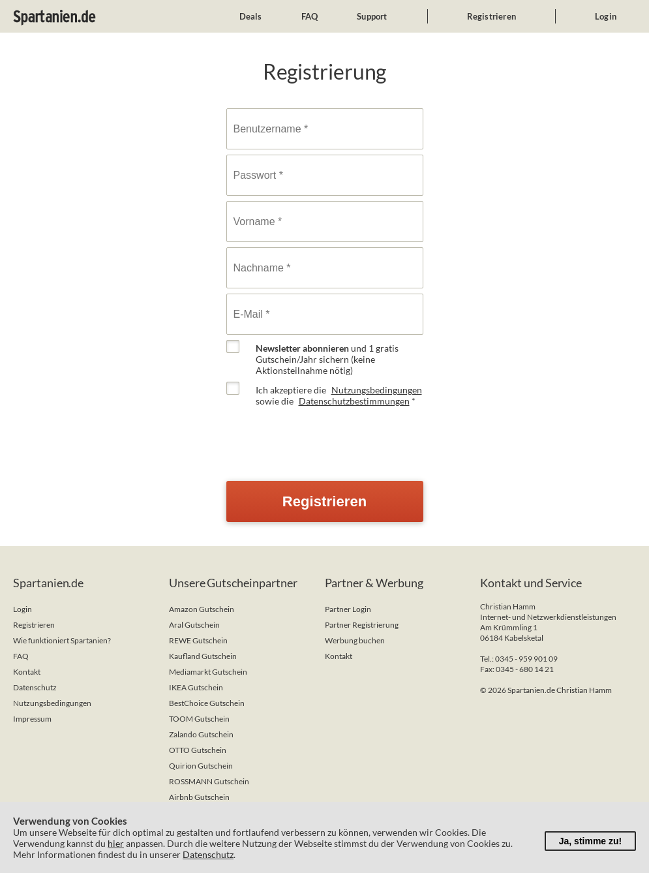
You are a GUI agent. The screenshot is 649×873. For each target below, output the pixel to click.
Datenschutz (35, 687)
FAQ (309, 16)
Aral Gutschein (194, 625)
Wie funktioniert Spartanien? (62, 640)
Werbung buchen (355, 640)
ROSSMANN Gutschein (209, 781)
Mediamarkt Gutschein (208, 672)
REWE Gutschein (198, 640)
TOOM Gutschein (199, 719)
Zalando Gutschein (201, 734)
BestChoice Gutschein (207, 703)
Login (605, 16)
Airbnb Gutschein (199, 797)
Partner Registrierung (362, 625)
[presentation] (325, 437)
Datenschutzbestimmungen (354, 400)
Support (372, 16)
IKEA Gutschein (196, 687)
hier (116, 843)
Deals (250, 16)
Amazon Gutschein (201, 609)
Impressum (32, 719)
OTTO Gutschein (197, 750)
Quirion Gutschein (201, 766)
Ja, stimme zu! (590, 841)
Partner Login (348, 609)
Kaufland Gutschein (203, 656)
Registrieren (491, 16)
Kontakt (26, 672)
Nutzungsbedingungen (376, 389)
